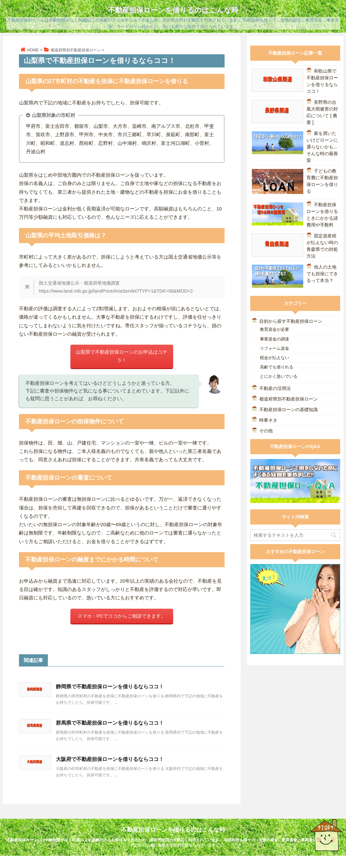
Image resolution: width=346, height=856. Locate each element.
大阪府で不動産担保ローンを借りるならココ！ (110, 759)
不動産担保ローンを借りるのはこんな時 (173, 10)
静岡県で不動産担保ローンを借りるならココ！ (110, 686)
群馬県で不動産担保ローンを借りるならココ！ (110, 723)
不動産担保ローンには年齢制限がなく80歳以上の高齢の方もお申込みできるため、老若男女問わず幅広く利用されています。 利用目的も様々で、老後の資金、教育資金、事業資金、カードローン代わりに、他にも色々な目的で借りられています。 (173, 842)
